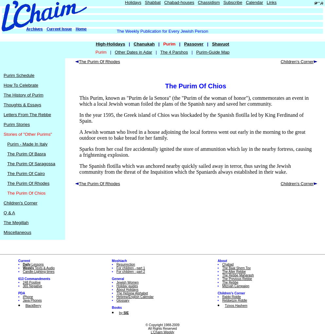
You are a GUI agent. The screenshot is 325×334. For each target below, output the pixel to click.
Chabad (228, 264)
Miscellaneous (17, 232)
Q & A (9, 212)
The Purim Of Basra (26, 153)
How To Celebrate (21, 85)
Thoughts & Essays (22, 104)
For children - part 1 (131, 268)
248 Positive (32, 282)
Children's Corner (20, 203)
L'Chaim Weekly (162, 332)
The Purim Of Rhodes (28, 183)
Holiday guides (127, 286)
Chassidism (209, 2)
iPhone (28, 297)
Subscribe (232, 2)
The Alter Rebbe (234, 271)
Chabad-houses (179, 2)
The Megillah (16, 222)
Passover (193, 44)
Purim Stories (17, 124)
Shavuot (220, 44)
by (124, 313)
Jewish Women (128, 282)
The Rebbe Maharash (238, 275)
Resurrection (126, 264)
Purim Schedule (19, 75)
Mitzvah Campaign (235, 286)
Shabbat (153, 2)
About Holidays (127, 289)
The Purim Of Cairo (26, 173)
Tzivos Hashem (236, 306)
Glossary (123, 300)
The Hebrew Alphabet (132, 293)
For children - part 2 (131, 271)
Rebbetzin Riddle (234, 300)
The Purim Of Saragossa (31, 163)
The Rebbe (230, 282)
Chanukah (144, 44)
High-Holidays (110, 44)
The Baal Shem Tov (236, 268)
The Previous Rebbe (237, 279)
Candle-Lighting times (39, 271)
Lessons (33, 264)
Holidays (133, 2)
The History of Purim (23, 95)
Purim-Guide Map (212, 52)
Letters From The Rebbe (27, 114)
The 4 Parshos (174, 52)
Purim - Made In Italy (27, 144)
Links (272, 2)
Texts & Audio (39, 268)
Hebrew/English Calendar (135, 297)
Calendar (254, 2)
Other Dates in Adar (133, 52)
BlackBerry (33, 306)
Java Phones (32, 300)
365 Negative (32, 286)
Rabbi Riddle (231, 297)
